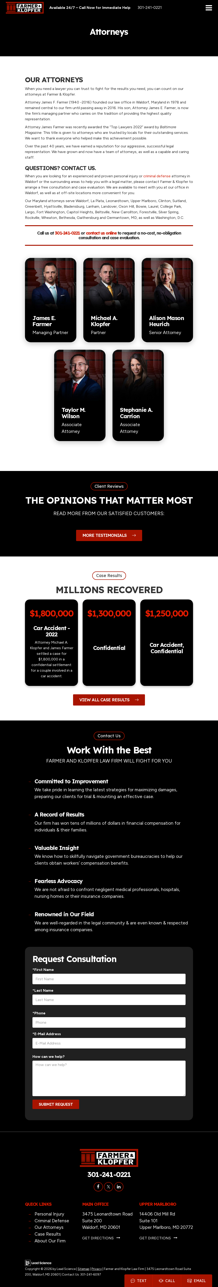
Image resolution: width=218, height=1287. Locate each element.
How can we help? (48, 1056)
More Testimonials (109, 535)
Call (167, 1280)
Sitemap (83, 1269)
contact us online (101, 233)
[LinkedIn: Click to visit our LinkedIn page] (118, 1186)
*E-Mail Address (46, 1034)
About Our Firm (50, 1241)
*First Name (43, 969)
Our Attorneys (49, 1227)
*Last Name (42, 990)
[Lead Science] (38, 1262)
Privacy (96, 1269)
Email (196, 1280)
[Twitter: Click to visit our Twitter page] (108, 1186)
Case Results (48, 1234)
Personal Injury (49, 1214)
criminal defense (157, 176)
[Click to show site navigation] (209, 8)
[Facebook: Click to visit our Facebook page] (98, 1186)
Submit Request (56, 1104)
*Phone (39, 1013)
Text (139, 1280)
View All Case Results (109, 699)
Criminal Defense (52, 1220)
